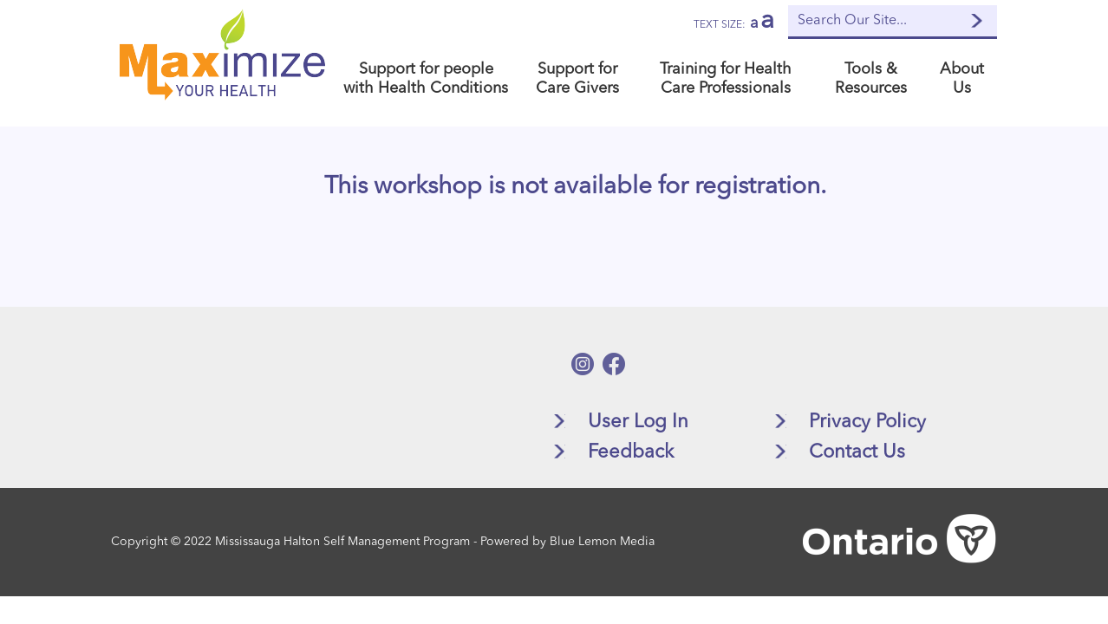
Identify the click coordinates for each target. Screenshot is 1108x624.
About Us (962, 79)
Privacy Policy (867, 422)
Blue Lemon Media (602, 542)
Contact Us (857, 452)
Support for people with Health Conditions (425, 79)
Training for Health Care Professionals (726, 79)
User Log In (638, 422)
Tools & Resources (871, 79)
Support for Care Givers (577, 79)
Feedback (631, 452)
